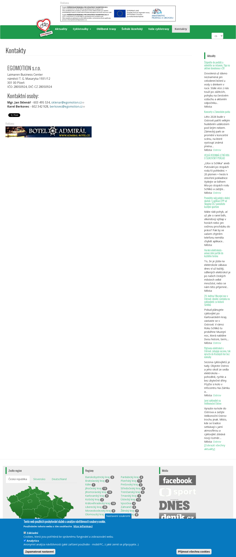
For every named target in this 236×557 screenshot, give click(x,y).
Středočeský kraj (131, 488)
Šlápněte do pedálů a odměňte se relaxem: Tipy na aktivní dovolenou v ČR (217, 65)
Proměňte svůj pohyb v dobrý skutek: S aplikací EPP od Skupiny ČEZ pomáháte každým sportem (217, 202)
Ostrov (217, 150)
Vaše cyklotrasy (158, 29)
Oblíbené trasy (106, 29)
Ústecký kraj (128, 499)
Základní (32, 533)
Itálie (88, 484)
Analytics (33, 540)
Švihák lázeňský (132, 29)
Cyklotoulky (82, 29)
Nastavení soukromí (118, 516)
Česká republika (17, 479)
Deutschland (59, 479)
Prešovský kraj (129, 484)
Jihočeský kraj (93, 488)
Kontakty (181, 29)
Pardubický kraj (130, 477)
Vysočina (126, 503)
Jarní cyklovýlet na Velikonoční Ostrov (212, 402)
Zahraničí (126, 507)
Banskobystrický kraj (97, 477)
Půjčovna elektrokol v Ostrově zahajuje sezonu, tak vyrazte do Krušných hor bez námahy (217, 352)
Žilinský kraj (127, 510)
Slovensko (39, 479)
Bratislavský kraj (94, 480)
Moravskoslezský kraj (98, 510)
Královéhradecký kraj (97, 503)
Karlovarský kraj (94, 495)
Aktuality (61, 29)
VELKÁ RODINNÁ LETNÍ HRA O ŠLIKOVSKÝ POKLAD (216, 156)
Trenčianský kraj (130, 492)
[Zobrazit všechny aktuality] (214, 447)
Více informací (83, 526)
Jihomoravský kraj (95, 492)
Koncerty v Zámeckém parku (217, 112)
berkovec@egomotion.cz (69, 107)
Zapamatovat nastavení (39, 551)
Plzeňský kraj (128, 480)
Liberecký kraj (93, 507)
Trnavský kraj (128, 495)
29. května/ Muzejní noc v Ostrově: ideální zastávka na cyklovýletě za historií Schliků (217, 300)
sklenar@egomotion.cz (69, 103)
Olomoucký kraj (94, 514)
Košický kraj (92, 499)
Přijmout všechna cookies (194, 551)
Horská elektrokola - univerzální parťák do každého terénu (213, 253)
